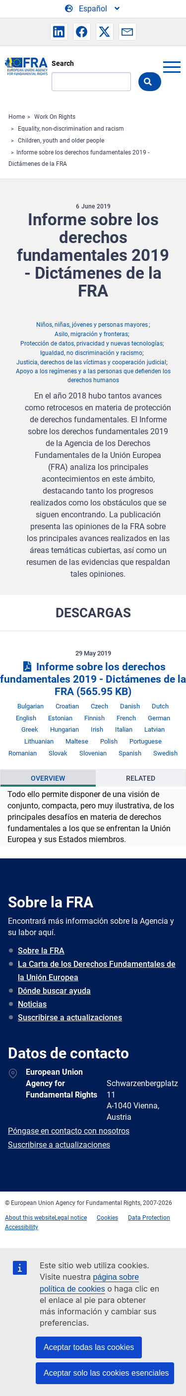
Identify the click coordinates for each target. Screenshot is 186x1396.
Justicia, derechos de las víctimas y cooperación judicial (91, 362)
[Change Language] (93, 9)
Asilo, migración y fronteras (91, 334)
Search (63, 63)
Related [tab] (140, 778)
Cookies (107, 1217)
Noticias (32, 1004)
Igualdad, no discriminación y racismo (91, 352)
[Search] (91, 81)
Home (16, 116)
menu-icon (171, 66)
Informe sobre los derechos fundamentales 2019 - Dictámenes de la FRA (93, 679)
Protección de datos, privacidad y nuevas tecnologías (91, 343)
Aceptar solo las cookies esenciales (106, 1373)
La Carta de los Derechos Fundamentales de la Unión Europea (97, 970)
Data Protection (149, 1217)
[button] (59, 32)
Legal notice (71, 1217)
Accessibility (21, 1227)
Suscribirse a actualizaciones (70, 1017)
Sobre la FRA (41, 950)
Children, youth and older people (61, 140)
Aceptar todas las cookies (89, 1347)
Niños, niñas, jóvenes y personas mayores (92, 324)
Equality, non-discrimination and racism (71, 128)
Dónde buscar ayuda (54, 991)
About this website (30, 1217)
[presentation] (48, 778)
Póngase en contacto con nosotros (68, 1131)
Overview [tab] (48, 778)
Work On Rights (54, 116)
